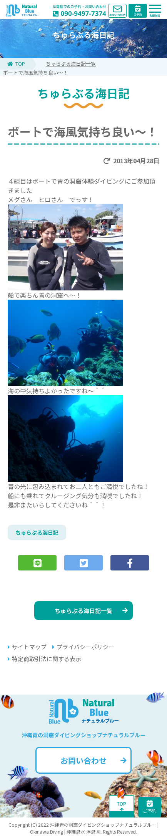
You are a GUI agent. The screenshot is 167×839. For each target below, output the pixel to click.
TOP (16, 63)
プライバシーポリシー (83, 647)
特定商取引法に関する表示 (44, 659)
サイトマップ (27, 647)
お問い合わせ (93, 760)
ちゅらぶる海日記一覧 (71, 63)
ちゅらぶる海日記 (36, 532)
